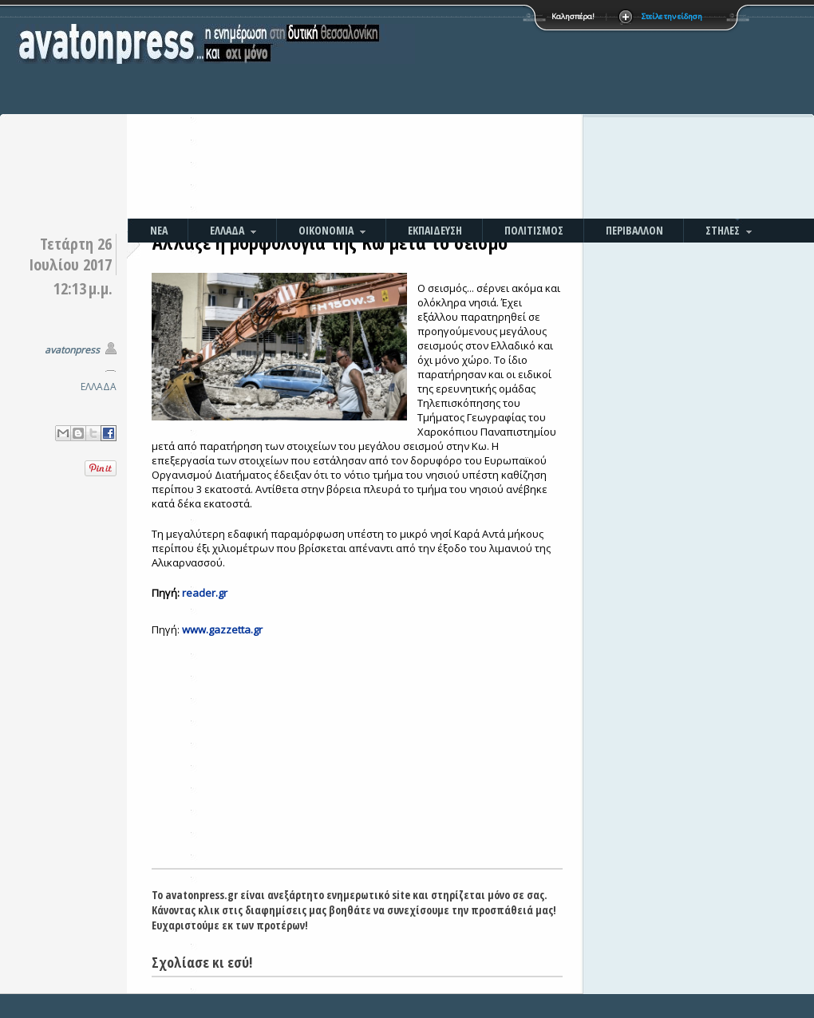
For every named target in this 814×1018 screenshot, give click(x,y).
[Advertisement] (508, 111)
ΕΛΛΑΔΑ (99, 386)
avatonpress (72, 350)
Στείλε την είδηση (672, 16)
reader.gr (204, 593)
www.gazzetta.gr (222, 629)
